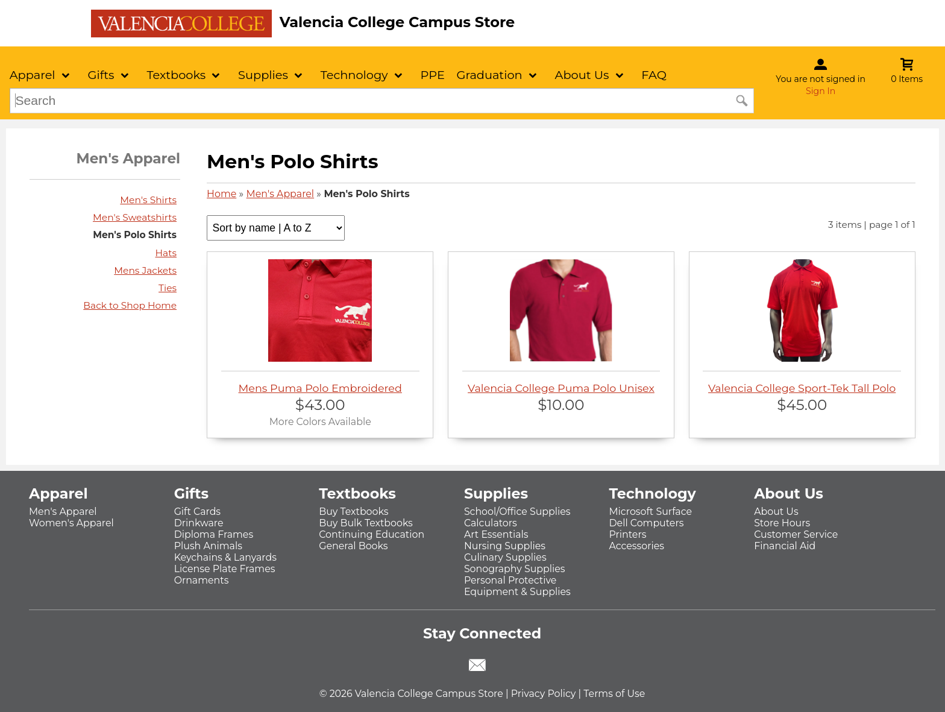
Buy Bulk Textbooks (366, 523)
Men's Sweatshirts (135, 217)
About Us (582, 75)
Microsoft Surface (650, 511)
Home (221, 194)
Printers (628, 534)
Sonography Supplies (514, 569)
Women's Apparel (71, 523)
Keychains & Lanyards (225, 557)
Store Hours (782, 523)
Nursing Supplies (504, 546)
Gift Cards (197, 511)
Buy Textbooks (353, 511)
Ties (168, 288)
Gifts (100, 75)
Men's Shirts (148, 200)
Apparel (32, 75)
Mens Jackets (145, 270)
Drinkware (199, 523)
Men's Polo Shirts (135, 235)
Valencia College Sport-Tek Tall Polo (802, 326)
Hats (166, 253)
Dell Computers (646, 523)
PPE (432, 75)
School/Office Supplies (517, 511)
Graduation (489, 75)
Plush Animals (208, 546)
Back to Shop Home (130, 305)
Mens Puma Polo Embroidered (320, 326)
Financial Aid (784, 546)
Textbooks (176, 75)
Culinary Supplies (505, 557)
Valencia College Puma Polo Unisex (561, 326)
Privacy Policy (543, 693)
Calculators (490, 523)
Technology (354, 75)
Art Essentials (496, 534)
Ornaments (201, 580)
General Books (353, 546)
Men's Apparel (280, 194)
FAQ (654, 75)
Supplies (263, 75)
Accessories (637, 546)
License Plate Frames (224, 569)
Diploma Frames (214, 534)
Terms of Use (614, 693)
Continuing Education (371, 534)
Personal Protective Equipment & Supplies (517, 586)
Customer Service (796, 534)
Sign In (820, 91)
